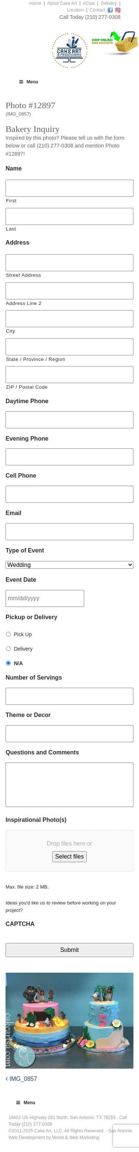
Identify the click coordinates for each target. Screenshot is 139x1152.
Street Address (23, 275)
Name (14, 168)
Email (13, 513)
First (11, 200)
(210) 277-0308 (102, 17)
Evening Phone (27, 438)
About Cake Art (62, 3)
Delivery (109, 3)
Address (17, 242)
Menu (28, 81)
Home (35, 3)
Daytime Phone (27, 401)
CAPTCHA (20, 924)
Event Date (21, 580)
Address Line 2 (24, 303)
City (10, 331)
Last (11, 229)
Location (75, 10)
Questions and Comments (42, 752)
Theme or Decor (28, 715)
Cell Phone (21, 475)
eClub (89, 3)
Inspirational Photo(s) (36, 820)
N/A (18, 663)
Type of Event (25, 550)
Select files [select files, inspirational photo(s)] (69, 856)
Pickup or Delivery (31, 617)
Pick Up (23, 634)
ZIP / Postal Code (27, 387)
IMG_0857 (21, 1079)
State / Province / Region (35, 359)
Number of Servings (34, 677)
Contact (97, 10)
